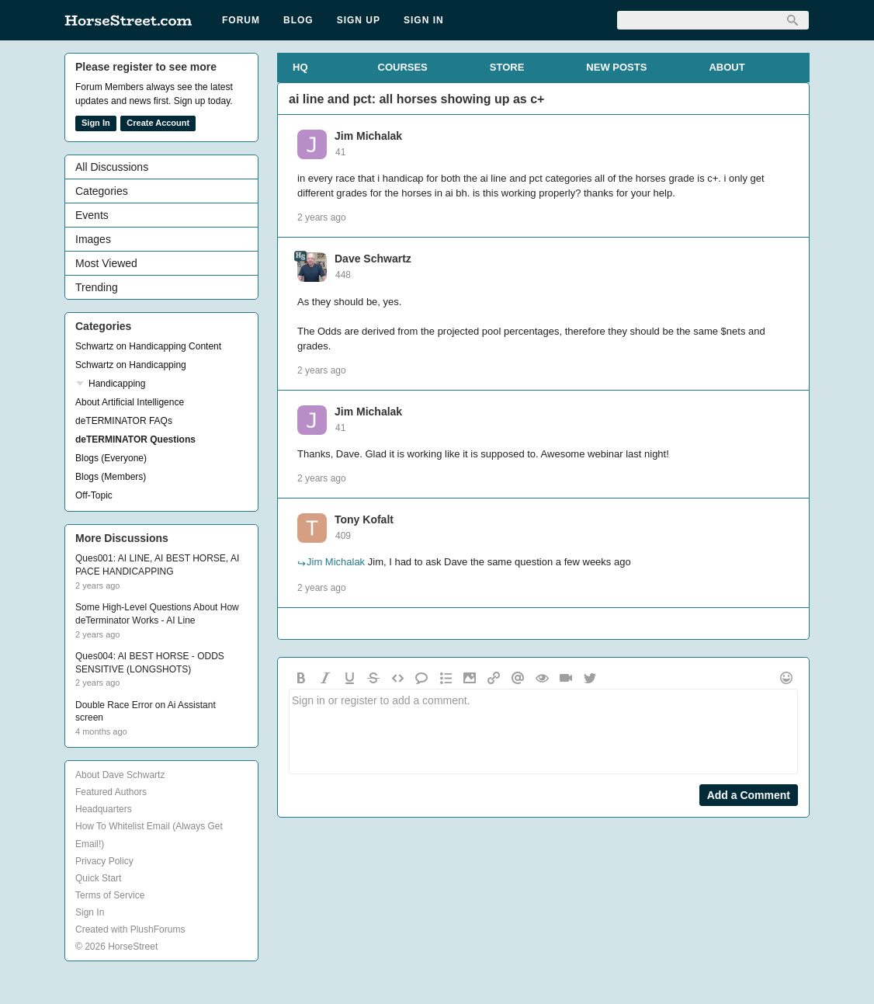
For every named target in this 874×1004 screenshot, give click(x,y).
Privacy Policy (104, 861)
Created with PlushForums (130, 929)
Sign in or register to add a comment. (543, 731)
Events (92, 215)
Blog (298, 20)
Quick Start (98, 878)
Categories (101, 191)
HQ (300, 67)
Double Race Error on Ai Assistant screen (145, 712)
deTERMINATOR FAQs (123, 420)
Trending (96, 287)
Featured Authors (111, 792)
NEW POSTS (616, 67)
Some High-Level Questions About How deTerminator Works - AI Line (157, 614)
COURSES (403, 67)
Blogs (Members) (110, 476)
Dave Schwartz (373, 258)
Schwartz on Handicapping (130, 365)
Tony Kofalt (364, 519)
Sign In (424, 20)
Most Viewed (106, 263)
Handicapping (116, 383)
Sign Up (358, 20)
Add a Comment (748, 795)
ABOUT (726, 67)
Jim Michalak (368, 136)
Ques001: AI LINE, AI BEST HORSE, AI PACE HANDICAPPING (157, 565)
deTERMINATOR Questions (135, 439)
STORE (507, 67)
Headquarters (103, 809)
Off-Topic (94, 495)
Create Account (158, 122)
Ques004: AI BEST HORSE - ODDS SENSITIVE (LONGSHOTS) (149, 663)
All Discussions (111, 167)
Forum (241, 20)
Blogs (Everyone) (111, 458)
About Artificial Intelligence (129, 402)
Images (93, 239)
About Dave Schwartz (120, 775)
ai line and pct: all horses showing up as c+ (416, 99)
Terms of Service (109, 895)
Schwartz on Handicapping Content (148, 346)
